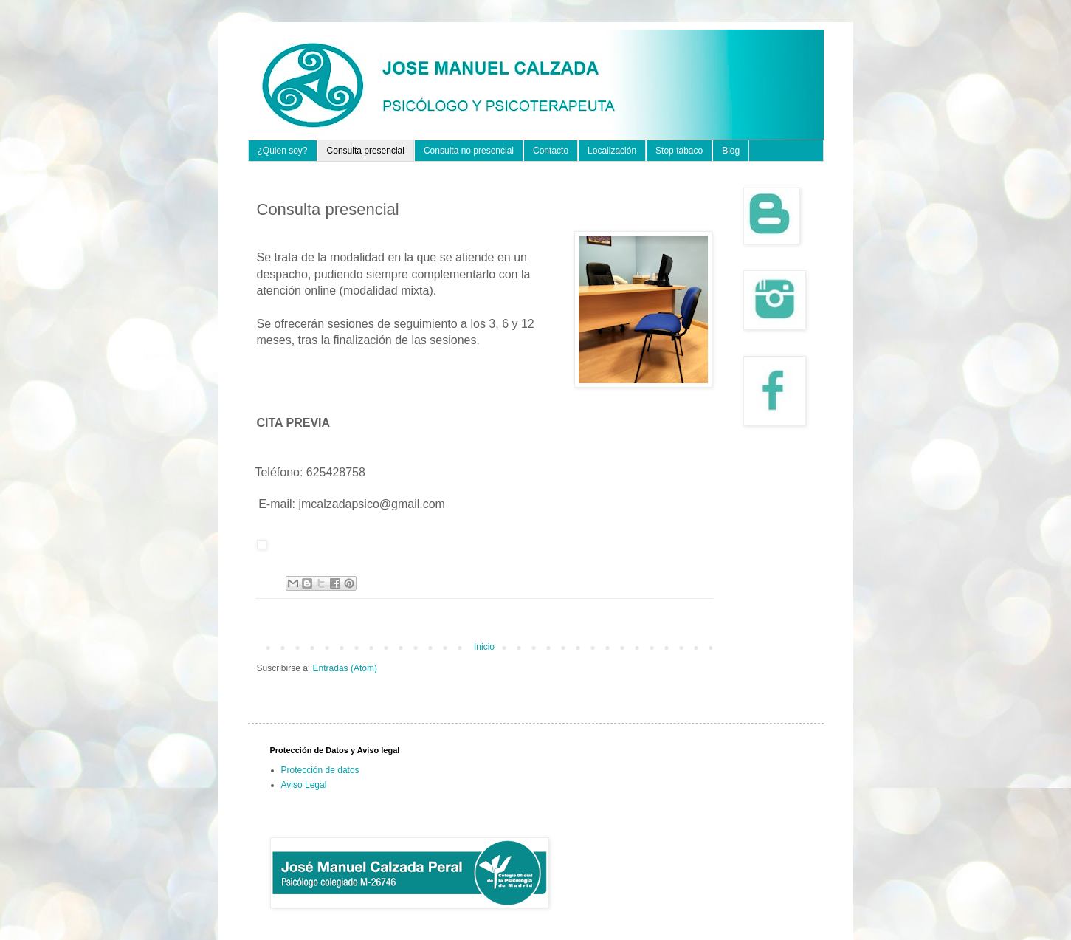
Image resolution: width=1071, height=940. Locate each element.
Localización (612, 150)
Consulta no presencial (469, 150)
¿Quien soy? (283, 150)
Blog (731, 150)
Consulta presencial (365, 150)
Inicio (484, 647)
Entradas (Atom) (345, 668)
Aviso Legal (304, 785)
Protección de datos (320, 770)
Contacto (550, 150)
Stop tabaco (679, 150)
